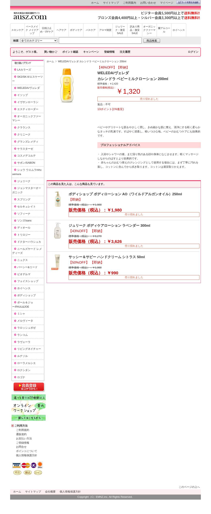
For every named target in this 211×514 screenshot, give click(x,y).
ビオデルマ (23, 274)
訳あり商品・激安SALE (135, 30)
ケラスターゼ (25, 148)
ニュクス (22, 260)
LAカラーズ (24, 69)
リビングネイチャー (29, 348)
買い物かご (50, 51)
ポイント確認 (70, 51)
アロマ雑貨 (105, 30)
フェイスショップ (27, 281)
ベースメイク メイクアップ (32, 30)
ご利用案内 (129, 2)
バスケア (91, 30)
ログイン (193, 51)
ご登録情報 (22, 442)
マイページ (166, 2)
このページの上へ (189, 486)
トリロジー (23, 234)
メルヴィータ (25, 320)
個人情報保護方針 (26, 455)
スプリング (23, 199)
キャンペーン (91, 51)
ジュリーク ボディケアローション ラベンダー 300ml (109, 225)
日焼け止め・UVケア (46, 30)
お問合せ (21, 446)
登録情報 (109, 51)
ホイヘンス (179, 30)
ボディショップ (26, 295)
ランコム (22, 334)
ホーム (95, 2)
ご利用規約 (22, 429)
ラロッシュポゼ (26, 327)
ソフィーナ (23, 213)
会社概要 (50, 491)
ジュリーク (23, 181)
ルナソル (22, 355)
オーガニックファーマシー (149, 30)
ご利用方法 (21, 425)
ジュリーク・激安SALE (120, 30)
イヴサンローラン (27, 102)
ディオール (23, 227)
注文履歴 (125, 51)
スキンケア (17, 30)
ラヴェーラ (23, 341)
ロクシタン (23, 370)
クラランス (23, 127)
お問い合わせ (148, 2)
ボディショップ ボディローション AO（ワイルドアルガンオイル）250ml (125, 194)
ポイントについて (26, 451)
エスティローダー (27, 109)
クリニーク (23, 134)
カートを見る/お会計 (188, 2)
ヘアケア (61, 30)
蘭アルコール (164, 30)
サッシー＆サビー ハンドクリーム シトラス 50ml (107, 257)
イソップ (22, 95)
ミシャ (21, 313)
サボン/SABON (26, 162)
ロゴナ (21, 377)
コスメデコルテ (26, 155)
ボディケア (76, 30)
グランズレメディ (27, 141)
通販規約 (21, 434)
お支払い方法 (24, 438)
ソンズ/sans (24, 220)
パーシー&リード (27, 267)
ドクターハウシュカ (29, 241)
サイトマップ (111, 2)
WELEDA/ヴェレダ (28, 87)
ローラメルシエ (26, 363)
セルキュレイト (26, 206)
